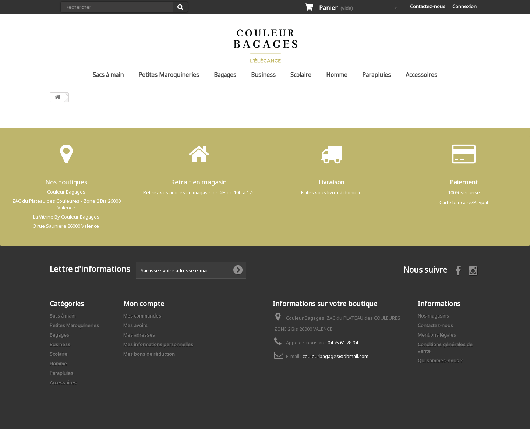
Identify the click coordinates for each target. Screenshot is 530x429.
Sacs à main (108, 75)
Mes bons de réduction (149, 354)
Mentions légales (437, 335)
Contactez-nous (427, 6)
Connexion (464, 6)
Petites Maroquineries (168, 75)
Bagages (225, 75)
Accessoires (421, 75)
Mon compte (143, 303)
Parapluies (376, 75)
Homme (336, 75)
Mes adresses (139, 335)
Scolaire (300, 75)
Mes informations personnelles (158, 344)
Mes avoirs (135, 325)
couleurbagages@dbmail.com (335, 356)
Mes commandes (142, 315)
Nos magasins (433, 315)
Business (263, 75)
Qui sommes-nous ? (440, 360)
